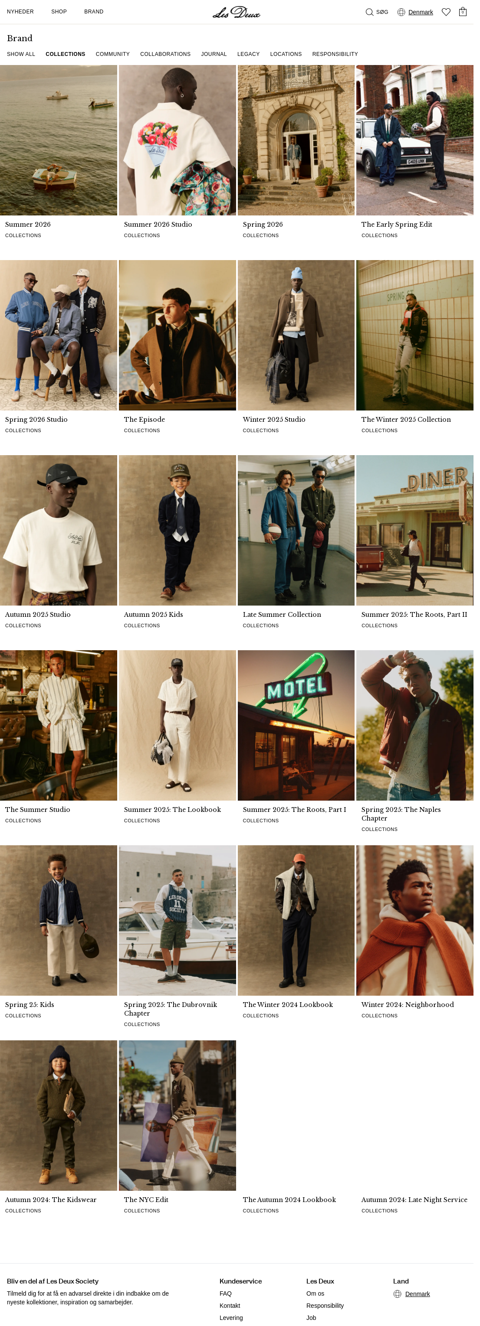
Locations (286, 54)
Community (113, 54)
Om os (315, 1293)
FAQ (226, 1293)
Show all (21, 54)
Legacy (248, 54)
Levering (231, 1317)
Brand (94, 12)
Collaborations (165, 54)
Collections (65, 54)
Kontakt (230, 1305)
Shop (59, 12)
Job (311, 1317)
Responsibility (335, 54)
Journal (214, 54)
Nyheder (20, 12)
